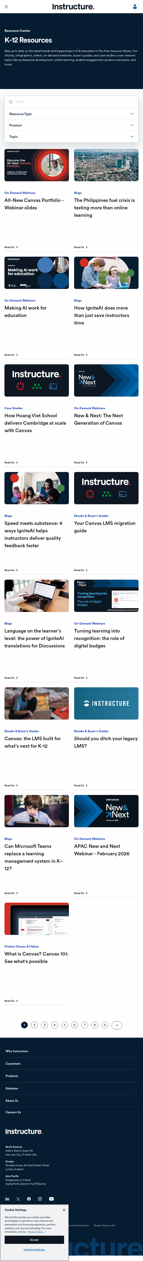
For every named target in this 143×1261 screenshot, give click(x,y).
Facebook (29, 1199)
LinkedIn (7, 1199)
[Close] (64, 1210)
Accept (34, 1239)
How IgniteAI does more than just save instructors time (101, 315)
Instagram (40, 1199)
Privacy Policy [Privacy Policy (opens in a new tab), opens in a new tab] (35, 1231)
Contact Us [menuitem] (13, 1112)
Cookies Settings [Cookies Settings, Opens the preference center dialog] (34, 1249)
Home (24, 1131)
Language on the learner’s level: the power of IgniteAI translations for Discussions (34, 638)
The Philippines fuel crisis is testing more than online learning (104, 207)
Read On (9, 247)
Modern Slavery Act (104, 1225)
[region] (34, 1232)
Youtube (51, 1199)
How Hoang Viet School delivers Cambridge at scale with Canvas (35, 423)
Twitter (18, 1199)
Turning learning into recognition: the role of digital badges (99, 638)
